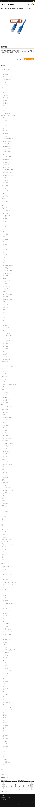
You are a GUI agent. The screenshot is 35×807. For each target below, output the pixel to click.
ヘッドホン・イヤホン (7, 420)
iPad (3, 117)
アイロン (4, 508)
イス (3, 571)
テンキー (4, 336)
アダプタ (4, 320)
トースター (5, 430)
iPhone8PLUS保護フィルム (8, 159)
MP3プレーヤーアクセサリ (8, 299)
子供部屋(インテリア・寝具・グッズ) (9, 582)
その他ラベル (5, 221)
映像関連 (3, 480)
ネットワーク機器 (5, 268)
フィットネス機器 (6, 445)
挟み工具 (3, 557)
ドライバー (4, 546)
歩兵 (3, 712)
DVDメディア (5, 263)
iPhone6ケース (5, 149)
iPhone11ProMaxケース (7, 136)
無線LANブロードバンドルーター (8, 362)
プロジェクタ (5, 346)
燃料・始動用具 (6, 715)
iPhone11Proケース (6, 140)
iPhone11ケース (6, 143)
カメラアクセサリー (5, 71)
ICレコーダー (5, 472)
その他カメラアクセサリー (8, 77)
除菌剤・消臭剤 (7, 762)
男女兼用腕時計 (6, 395)
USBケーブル (5, 315)
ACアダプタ (5, 289)
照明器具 (3, 500)
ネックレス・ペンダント (6, 369)
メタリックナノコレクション (9, 670)
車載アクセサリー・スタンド (8, 250)
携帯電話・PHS (5, 201)
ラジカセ (4, 422)
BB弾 (5, 597)
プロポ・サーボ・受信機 (7, 650)
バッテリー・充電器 (6, 639)
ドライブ (3, 260)
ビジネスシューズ (6, 382)
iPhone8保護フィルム (7, 162)
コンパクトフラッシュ (7, 111)
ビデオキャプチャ (6, 283)
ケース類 (4, 216)
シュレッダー (5, 510)
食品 (2, 769)
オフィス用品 (4, 207)
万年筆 (3, 525)
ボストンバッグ (6, 373)
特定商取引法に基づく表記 (6, 797)
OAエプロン (5, 301)
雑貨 (3, 736)
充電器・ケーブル (5, 196)
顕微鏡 (4, 105)
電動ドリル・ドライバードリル (7, 561)
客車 (3, 689)
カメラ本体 (4, 87)
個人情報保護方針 (4, 799)
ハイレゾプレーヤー (6, 419)
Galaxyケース (5, 187)
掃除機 (3, 479)
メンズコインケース (6, 399)
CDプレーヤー (5, 414)
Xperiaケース (5, 188)
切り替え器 (5, 237)
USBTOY (4, 314)
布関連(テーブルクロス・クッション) (9, 584)
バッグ (3, 371)
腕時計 (3, 389)
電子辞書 (3, 518)
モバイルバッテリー (6, 180)
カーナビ (4, 485)
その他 (4, 220)
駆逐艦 (4, 730)
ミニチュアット (6, 668)
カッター (3, 543)
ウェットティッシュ (6, 213)
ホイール (4, 658)
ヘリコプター (5, 657)
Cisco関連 (5, 291)
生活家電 (3, 505)
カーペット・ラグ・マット (8, 574)
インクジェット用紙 (6, 210)
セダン (4, 618)
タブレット (4, 191)
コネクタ (4, 330)
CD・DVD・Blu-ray (5, 566)
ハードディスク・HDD (7, 259)
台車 (3, 554)
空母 (3, 720)
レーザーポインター (6, 233)
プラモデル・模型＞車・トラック (9, 649)
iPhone (3, 135)
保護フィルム (5, 182)
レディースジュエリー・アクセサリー (9, 384)
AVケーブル (5, 411)
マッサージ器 (5, 446)
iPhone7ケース (5, 154)
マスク (6, 761)
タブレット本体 (5, 195)
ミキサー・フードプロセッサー (8, 433)
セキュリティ (5, 218)
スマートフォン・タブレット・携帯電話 (8, 115)
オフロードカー (6, 598)
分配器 (4, 236)
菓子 (3, 773)
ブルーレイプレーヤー (7, 492)
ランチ (4, 749)
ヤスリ (3, 551)
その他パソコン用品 (6, 333)
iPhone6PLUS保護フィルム (8, 148)
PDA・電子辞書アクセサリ (7, 406)
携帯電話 (3, 198)
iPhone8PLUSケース (6, 157)
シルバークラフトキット (8, 709)
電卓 (3, 252)
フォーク (5, 605)
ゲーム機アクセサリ (6, 611)
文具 (3, 753)
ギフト (3, 771)
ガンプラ (5, 647)
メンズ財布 (5, 400)
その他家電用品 (6, 511)
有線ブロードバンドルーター (8, 273)
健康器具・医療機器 (6, 451)
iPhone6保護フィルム (7, 151)
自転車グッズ (5, 735)
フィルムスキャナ (6, 345)
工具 (3, 241)
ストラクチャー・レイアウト (9, 697)
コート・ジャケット (5, 368)
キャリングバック (6, 741)
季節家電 (3, 459)
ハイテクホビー (6, 637)
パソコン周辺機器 (5, 288)
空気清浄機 (4, 516)
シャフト (4, 616)
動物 (3, 684)
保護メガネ (4, 552)
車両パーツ (5, 723)
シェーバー (5, 441)
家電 (2, 404)
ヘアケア (3, 532)
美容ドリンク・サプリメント (7, 539)
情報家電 (3, 469)
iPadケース (5, 118)
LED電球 (4, 501)
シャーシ (5, 675)
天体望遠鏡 (5, 100)
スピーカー (5, 125)
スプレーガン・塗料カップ (7, 544)
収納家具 (4, 581)
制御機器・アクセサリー (7, 683)
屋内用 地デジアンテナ (7, 495)
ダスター (4, 223)
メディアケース (6, 354)
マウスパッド (5, 353)
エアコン (3, 407)
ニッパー (3, 548)
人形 (3, 680)
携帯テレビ (5, 497)
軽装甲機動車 (5, 725)
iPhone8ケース (5, 161)
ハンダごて (4, 549)
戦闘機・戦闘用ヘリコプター (8, 702)
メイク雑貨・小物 (5, 537)
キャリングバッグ (5, 589)
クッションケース (6, 743)
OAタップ (4, 506)
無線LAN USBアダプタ (7, 275)
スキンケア (4, 531)
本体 (3, 733)
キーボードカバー (6, 323)
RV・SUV (5, 644)
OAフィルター (5, 304)
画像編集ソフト (6, 103)
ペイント (4, 654)
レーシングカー (6, 673)
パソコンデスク (6, 341)
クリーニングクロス (6, 215)
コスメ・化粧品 (5, 529)
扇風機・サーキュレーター (8, 464)
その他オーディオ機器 (7, 417)
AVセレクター (5, 482)
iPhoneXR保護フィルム (7, 172)
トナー (4, 338)
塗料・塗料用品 (6, 688)
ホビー (3, 592)
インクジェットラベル (7, 208)
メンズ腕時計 (5, 391)
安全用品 (5, 757)
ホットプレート (6, 432)
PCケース (4, 278)
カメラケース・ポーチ (7, 72)
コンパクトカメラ (6, 90)
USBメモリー (5, 110)
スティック (6, 626)
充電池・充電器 (6, 85)
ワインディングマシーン (7, 394)
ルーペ (4, 751)
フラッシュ (5, 81)
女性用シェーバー (6, 453)
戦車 (3, 701)
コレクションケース (6, 613)
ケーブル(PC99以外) (6, 327)
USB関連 (4, 319)
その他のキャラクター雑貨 (8, 740)
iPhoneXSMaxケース (6, 174)
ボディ (4, 660)
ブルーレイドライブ (6, 267)
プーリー (4, 641)
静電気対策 (5, 254)
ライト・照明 (5, 579)
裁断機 (4, 246)
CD (2, 564)
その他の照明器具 (6, 503)
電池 (3, 519)
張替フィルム (4, 556)
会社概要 (2, 795)
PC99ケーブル (5, 307)
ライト (4, 671)
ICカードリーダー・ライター (8, 294)
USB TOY (4, 312)
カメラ (2, 68)
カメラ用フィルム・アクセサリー (9, 76)
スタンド (4, 123)
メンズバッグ (4, 376)
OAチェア (4, 302)
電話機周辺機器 (6, 477)
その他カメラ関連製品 (7, 79)
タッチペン (5, 128)
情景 (3, 696)
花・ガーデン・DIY (4, 541)
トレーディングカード (7, 629)
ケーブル (4, 122)
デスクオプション (6, 226)
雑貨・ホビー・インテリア (6, 563)
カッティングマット (7, 707)
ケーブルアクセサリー (7, 328)
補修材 (3, 559)
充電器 (4, 131)
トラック (4, 628)
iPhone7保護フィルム (7, 156)
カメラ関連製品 (5, 95)
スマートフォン (5, 185)
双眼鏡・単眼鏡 (6, 98)
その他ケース (5, 190)
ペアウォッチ (4, 374)
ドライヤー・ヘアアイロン (8, 443)
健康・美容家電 (5, 440)
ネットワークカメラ (6, 92)
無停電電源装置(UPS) (7, 359)
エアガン (4, 595)
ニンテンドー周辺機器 (7, 634)
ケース (4, 193)
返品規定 (2, 801)
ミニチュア (5, 662)
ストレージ (4, 255)
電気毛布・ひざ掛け (6, 467)
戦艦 (3, 699)
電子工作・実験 (6, 727)
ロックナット (5, 676)
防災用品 (4, 756)
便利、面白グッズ (6, 681)
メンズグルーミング (6, 448)
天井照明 (3, 458)
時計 (3, 585)
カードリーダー (6, 97)
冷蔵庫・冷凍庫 (6, 435)
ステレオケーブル (7, 652)
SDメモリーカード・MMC (7, 69)
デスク (4, 577)
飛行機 (4, 728)
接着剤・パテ (5, 704)
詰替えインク (5, 249)
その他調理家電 (6, 428)
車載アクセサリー (6, 133)
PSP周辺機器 (5, 594)
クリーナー (5, 325)
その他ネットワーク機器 (7, 270)
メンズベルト (4, 379)
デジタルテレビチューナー (8, 488)
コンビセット (5, 615)
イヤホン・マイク (6, 200)
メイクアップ (4, 536)
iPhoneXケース (5, 177)
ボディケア (4, 534)
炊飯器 (3, 498)
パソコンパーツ (5, 276)
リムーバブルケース (6, 286)
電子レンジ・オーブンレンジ (8, 437)
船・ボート (5, 722)
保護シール (5, 130)
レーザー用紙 (5, 234)
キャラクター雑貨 (6, 738)
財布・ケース (4, 397)
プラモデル (5, 642)
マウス (4, 351)
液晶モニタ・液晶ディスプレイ (7, 361)
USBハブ (4, 317)
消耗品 (4, 242)
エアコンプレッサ (7, 655)
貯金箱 (4, 754)
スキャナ (4, 332)
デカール (4, 624)
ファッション (3, 365)
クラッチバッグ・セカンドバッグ (8, 366)
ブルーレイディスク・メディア (8, 265)
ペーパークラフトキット (8, 710)
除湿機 (4, 466)
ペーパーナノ (6, 665)
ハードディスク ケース (7, 281)
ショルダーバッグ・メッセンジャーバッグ (10, 378)
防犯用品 (4, 764)
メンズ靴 (3, 381)
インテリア (4, 569)
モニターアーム (6, 356)
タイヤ (4, 621)
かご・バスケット (6, 602)
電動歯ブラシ (5, 456)
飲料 (3, 774)
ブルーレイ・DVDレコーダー (8, 490)
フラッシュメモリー (5, 108)
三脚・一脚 (5, 84)
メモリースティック (6, 113)
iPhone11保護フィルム (7, 144)
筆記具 (2, 524)
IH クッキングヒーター (7, 425)
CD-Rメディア (5, 262)
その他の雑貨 (5, 746)
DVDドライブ (4, 205)
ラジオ (4, 474)
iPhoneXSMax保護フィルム (8, 175)
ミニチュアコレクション (8, 667)
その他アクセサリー (6, 127)
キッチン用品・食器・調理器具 (8, 603)
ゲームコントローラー (6, 590)
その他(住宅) (5, 576)
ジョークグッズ (6, 744)
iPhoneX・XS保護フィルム (8, 169)
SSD (4, 257)
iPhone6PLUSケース (6, 146)
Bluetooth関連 (5, 412)
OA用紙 (4, 306)
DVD (4, 568)
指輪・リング (5, 386)
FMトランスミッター (6, 415)
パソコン (2, 203)
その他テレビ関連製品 (7, 487)
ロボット (4, 678)
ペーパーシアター (7, 663)
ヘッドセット (5, 349)
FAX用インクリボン (6, 471)
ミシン (4, 513)
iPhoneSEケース (6, 164)
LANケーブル (5, 296)
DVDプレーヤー (6, 484)
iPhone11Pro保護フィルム (7, 141)
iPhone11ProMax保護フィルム (8, 138)
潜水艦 (4, 714)
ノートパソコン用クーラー (8, 340)
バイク (4, 636)
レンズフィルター (6, 82)
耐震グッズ (5, 244)
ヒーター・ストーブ (6, 461)
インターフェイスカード (7, 280)
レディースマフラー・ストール (7, 387)
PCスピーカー (5, 309)
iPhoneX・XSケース (6, 167)
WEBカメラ (5, 89)
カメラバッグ (5, 74)
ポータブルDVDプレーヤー (8, 493)
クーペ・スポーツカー (7, 610)
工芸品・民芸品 (6, 694)
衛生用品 (5, 759)
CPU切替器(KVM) (6, 293)
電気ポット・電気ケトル (7, 438)
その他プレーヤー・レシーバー (8, 335)
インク (4, 322)
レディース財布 (6, 402)
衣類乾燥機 (5, 514)
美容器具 (4, 454)
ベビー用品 (5, 748)
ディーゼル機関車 (6, 623)
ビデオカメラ (5, 94)
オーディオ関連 (5, 409)
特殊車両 (4, 717)
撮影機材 (4, 102)
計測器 (4, 247)
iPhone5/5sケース (5, 183)
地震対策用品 (5, 239)
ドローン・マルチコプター (8, 631)
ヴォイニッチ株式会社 (8, 4)
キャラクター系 (6, 608)
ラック (4, 231)
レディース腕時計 (6, 392)
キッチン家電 (4, 424)
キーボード (5, 120)
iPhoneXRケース (6, 170)
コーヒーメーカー (6, 427)
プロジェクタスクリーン (7, 348)
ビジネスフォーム (6, 229)
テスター (4, 228)
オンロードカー (6, 600)
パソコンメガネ (6, 343)
